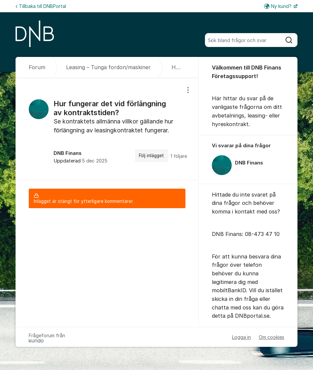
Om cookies (271, 337)
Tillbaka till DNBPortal (41, 6)
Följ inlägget (151, 155)
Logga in (241, 337)
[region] (107, 129)
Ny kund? (278, 6)
